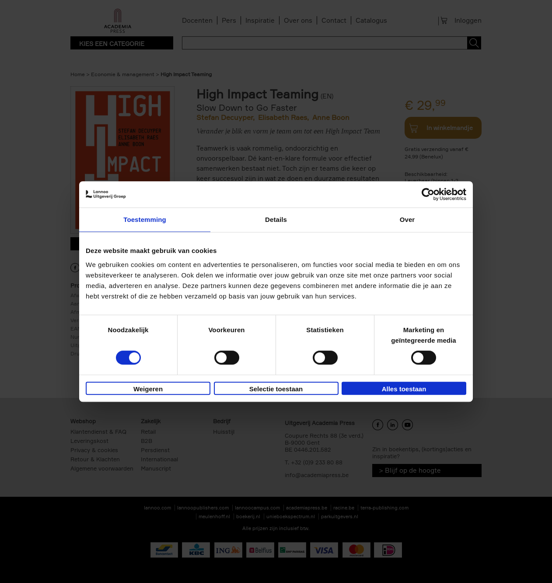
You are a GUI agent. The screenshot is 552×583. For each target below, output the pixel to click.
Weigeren (148, 389)
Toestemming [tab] (144, 219)
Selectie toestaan (276, 389)
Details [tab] (276, 219)
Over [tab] (407, 219)
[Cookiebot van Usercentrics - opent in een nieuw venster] (428, 194)
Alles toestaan (404, 389)
